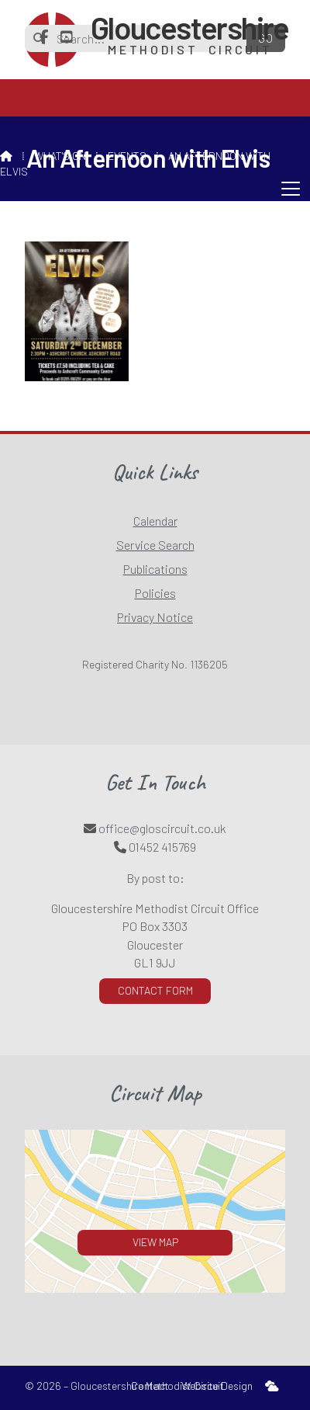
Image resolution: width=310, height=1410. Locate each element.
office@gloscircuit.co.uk (162, 828)
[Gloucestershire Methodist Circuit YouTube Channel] (66, 37)
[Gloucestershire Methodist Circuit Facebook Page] (44, 37)
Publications (155, 568)
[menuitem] (272, 1386)
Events (127, 155)
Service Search (155, 544)
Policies (155, 592)
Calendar (155, 520)
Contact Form (155, 990)
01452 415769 (162, 846)
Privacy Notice (155, 616)
